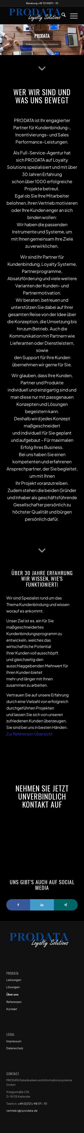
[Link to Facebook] (18, 904)
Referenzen (13, 1002)
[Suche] (61, 15)
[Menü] (72, 15)
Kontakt (11, 1009)
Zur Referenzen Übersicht (29, 733)
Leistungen (13, 980)
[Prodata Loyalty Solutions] (34, 15)
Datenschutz (14, 1048)
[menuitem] (61, 15)
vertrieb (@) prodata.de (22, 1110)
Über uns (12, 994)
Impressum (13, 1041)
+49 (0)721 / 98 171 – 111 (32, 1103)
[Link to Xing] (66, 904)
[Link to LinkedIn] (42, 904)
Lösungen (13, 987)
